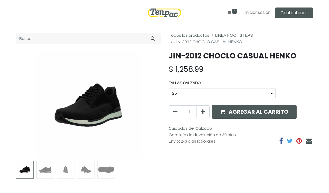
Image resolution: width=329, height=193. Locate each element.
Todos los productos (189, 35)
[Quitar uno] (175, 111)
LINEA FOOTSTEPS (234, 35)
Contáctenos (294, 13)
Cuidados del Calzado (190, 128)
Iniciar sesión (258, 12)
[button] (254, 112)
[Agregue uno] (203, 111)
